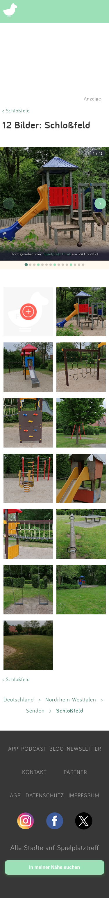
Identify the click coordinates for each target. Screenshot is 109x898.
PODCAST (34, 748)
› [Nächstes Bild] (100, 203)
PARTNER (75, 771)
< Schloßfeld (16, 110)
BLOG (56, 748)
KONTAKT (34, 771)
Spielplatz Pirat (57, 254)
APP (13, 748)
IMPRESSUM (84, 795)
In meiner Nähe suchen (54, 867)
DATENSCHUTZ (45, 795)
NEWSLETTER (84, 748)
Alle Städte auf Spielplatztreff (54, 847)
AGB (15, 795)
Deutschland (18, 699)
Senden (35, 710)
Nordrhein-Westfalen (70, 699)
